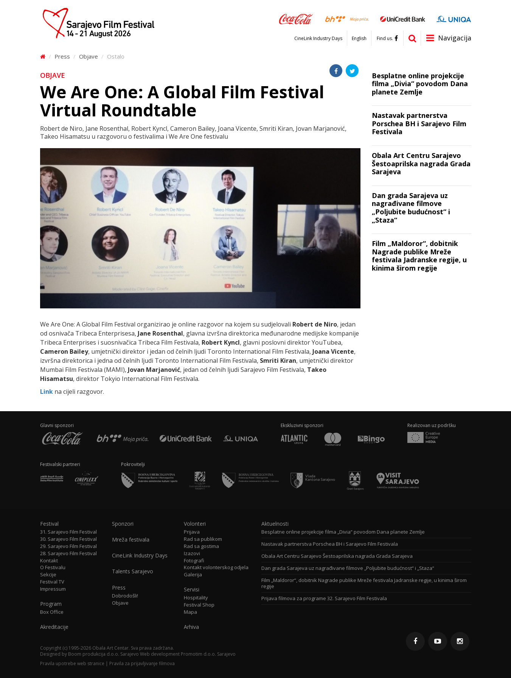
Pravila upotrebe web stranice (72, 663)
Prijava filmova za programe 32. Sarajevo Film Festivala (324, 598)
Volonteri (195, 523)
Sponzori (123, 523)
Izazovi (192, 553)
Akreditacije (54, 627)
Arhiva (191, 627)
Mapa (190, 612)
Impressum (53, 589)
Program (51, 604)
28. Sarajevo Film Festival (68, 553)
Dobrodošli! (125, 596)
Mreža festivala (130, 539)
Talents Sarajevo (132, 571)
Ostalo (115, 56)
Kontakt (49, 560)
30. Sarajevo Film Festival (68, 539)
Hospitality (196, 597)
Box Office (52, 612)
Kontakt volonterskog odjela (216, 567)
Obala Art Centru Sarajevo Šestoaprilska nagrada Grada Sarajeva (337, 556)
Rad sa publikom (203, 539)
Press (62, 56)
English (359, 39)
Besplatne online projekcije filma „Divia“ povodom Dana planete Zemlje (343, 532)
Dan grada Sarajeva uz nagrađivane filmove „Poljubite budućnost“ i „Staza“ (347, 568)
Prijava (192, 532)
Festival (49, 523)
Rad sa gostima (201, 546)
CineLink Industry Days (318, 39)
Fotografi (194, 560)
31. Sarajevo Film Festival (68, 532)
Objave (88, 56)
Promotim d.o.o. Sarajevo (208, 654)
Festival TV (52, 582)
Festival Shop (199, 605)
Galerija (193, 574)
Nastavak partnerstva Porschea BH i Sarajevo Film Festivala (329, 544)
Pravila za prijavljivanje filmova (142, 663)
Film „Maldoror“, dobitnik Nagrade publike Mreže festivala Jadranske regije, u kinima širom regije (364, 583)
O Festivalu (52, 567)
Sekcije (48, 574)
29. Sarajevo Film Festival (68, 546)
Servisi (191, 589)
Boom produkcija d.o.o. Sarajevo (103, 654)
